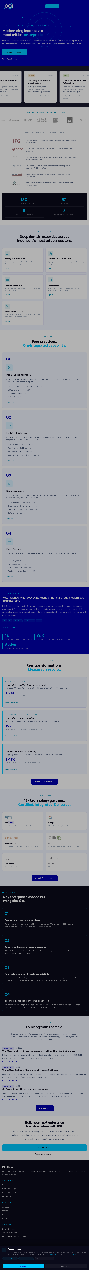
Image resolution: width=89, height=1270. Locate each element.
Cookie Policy (71, 1254)
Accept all (23, 1266)
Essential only (66, 1266)
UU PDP (46, 1254)
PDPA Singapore (55, 1254)
